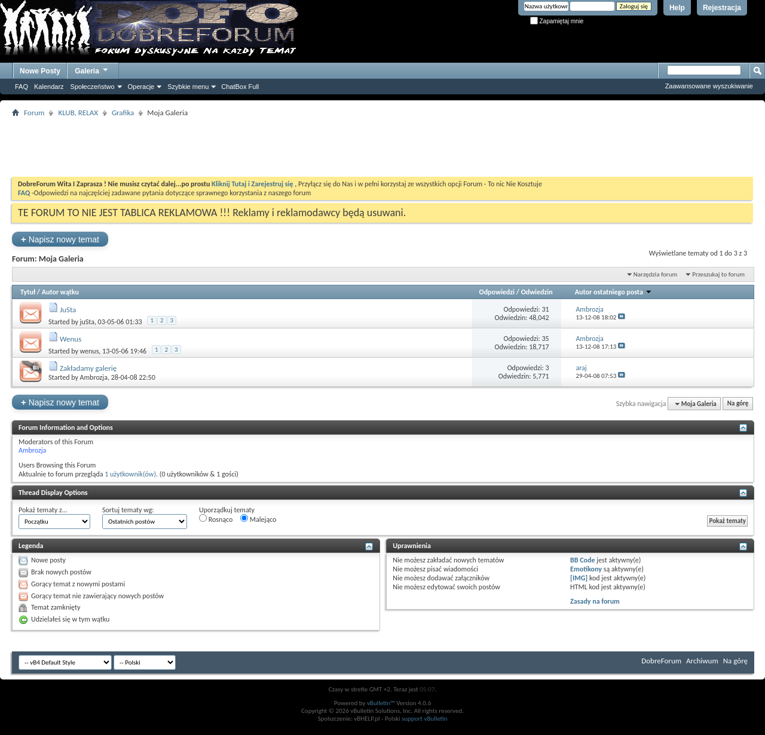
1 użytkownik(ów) (130, 474)
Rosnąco (215, 519)
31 (545, 309)
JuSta (68, 309)
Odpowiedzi (497, 292)
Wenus (70, 338)
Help (677, 8)
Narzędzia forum (656, 274)
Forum (34, 112)
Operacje (141, 86)
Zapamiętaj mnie (557, 21)
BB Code (582, 560)
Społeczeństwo (93, 86)
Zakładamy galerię (88, 368)
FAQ (21, 86)
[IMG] (578, 578)
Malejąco (258, 519)
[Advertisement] (382, 147)
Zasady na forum (595, 601)
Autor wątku (60, 292)
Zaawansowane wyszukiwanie (709, 86)
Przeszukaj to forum (718, 274)
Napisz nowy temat (60, 239)
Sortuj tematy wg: (128, 510)
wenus (89, 351)
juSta (87, 322)
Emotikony (586, 569)
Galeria (92, 69)
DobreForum (661, 660)
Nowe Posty (40, 71)
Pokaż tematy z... (43, 510)
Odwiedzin (537, 292)
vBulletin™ (381, 703)
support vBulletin (425, 718)
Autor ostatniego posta (613, 292)
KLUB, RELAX (78, 112)
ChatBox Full (240, 86)
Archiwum (702, 660)
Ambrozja (94, 377)
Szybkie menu (188, 86)
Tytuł (27, 292)
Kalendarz (49, 86)
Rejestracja (722, 8)
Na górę (738, 404)
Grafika (123, 112)
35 (545, 338)
